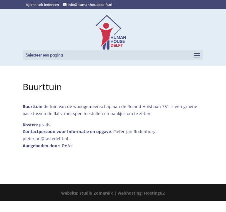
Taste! (67, 145)
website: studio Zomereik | (89, 193)
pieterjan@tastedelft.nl (45, 138)
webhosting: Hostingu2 (141, 193)
